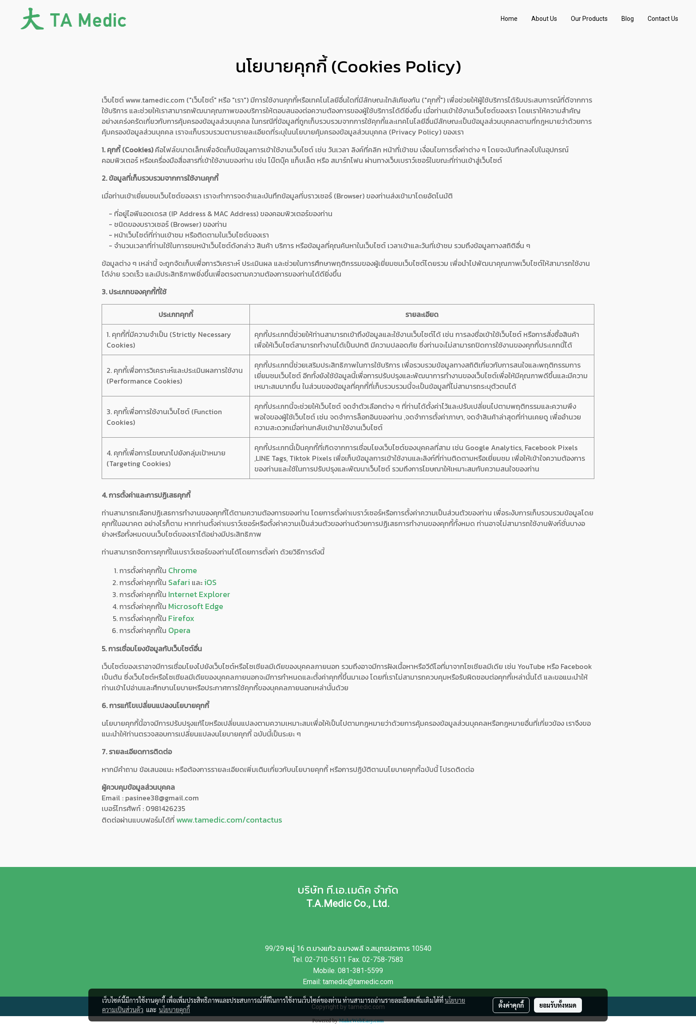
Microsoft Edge (195, 606)
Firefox (181, 618)
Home (509, 18)
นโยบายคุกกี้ (174, 1009)
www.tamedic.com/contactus (229, 820)
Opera (179, 630)
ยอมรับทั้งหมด (558, 1005)
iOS (210, 582)
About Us (544, 18)
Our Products (589, 18)
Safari (179, 582)
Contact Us (663, 18)
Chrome (182, 570)
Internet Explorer (199, 594)
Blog (627, 18)
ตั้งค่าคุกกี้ (511, 1005)
